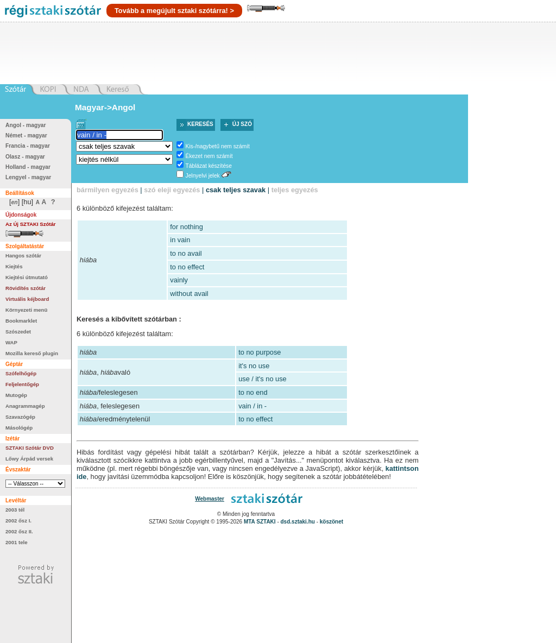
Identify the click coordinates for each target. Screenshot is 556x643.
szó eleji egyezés (172, 190)
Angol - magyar (25, 125)
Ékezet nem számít (209, 156)
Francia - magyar (27, 146)
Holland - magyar (27, 167)
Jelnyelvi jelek (203, 176)
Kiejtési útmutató (26, 277)
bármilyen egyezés (107, 190)
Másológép (19, 428)
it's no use (253, 366)
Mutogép (16, 395)
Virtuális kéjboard (27, 299)
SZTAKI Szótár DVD (29, 448)
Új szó (242, 124)
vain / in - (252, 406)
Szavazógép (20, 417)
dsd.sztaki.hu (298, 522)
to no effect (187, 267)
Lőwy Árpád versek (29, 459)
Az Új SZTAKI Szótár (30, 224)
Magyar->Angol (105, 107)
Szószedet (18, 332)
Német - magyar (26, 135)
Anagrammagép (25, 406)
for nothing (186, 227)
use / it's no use (262, 379)
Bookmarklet (21, 321)
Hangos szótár (23, 256)
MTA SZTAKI (260, 522)
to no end (252, 392)
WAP (11, 342)
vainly (179, 280)
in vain (180, 240)
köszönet (331, 522)
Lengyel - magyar (28, 177)
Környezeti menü (26, 310)
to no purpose (259, 352)
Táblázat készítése (209, 166)
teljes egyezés (294, 190)
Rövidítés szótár (25, 288)
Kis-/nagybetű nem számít (218, 146)
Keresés (200, 124)
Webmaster (209, 499)
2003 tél (14, 510)
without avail (189, 293)
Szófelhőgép (20, 373)
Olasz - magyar (25, 157)
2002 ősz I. (18, 521)
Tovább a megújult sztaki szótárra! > (174, 11)
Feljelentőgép (22, 384)
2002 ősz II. (19, 531)
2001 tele (16, 542)
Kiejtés (13, 266)
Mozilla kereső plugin (31, 353)
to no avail (185, 253)
